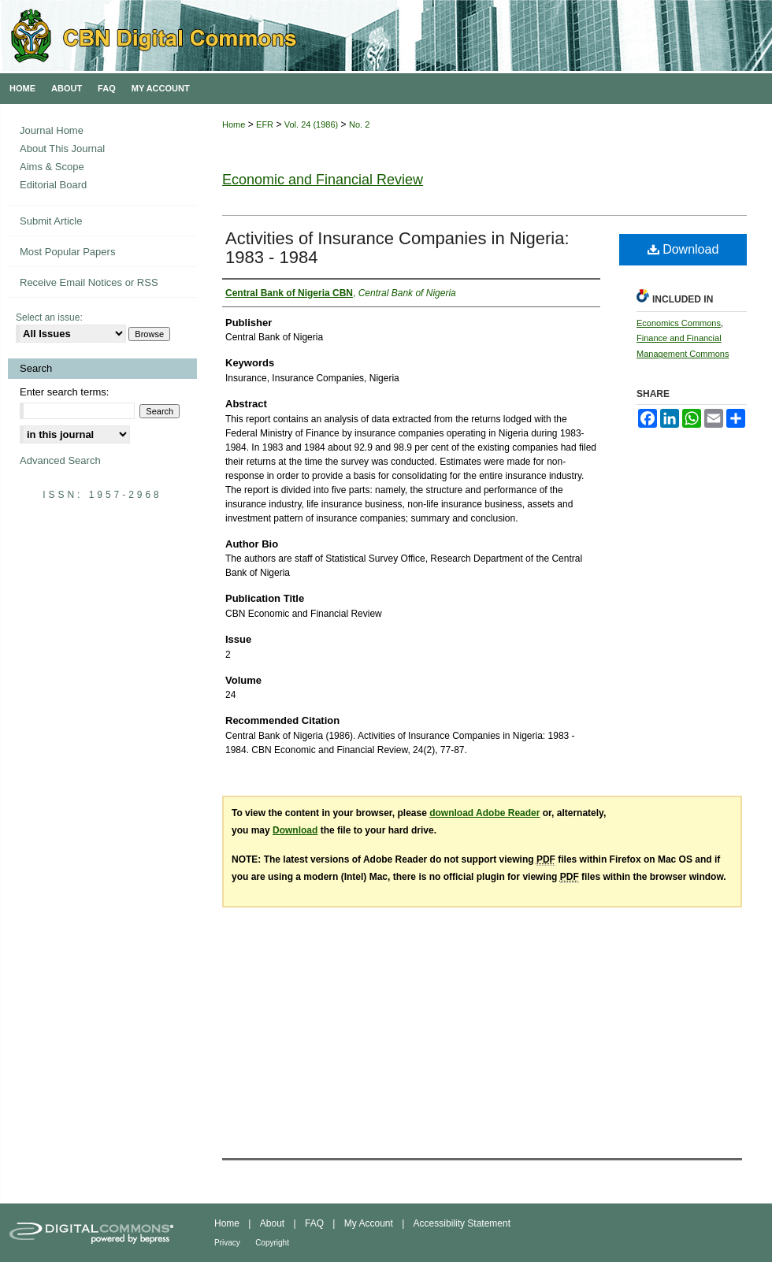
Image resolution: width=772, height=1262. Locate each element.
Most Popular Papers (67, 252)
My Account (368, 1223)
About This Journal (62, 148)
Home (233, 124)
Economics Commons (679, 323)
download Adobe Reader (484, 812)
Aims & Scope (52, 167)
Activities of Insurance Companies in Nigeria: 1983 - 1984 (397, 247)
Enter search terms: (64, 392)
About (272, 1223)
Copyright (272, 1242)
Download (683, 249)
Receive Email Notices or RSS (89, 282)
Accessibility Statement (462, 1223)
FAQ (314, 1223)
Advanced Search (60, 460)
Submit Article (51, 221)
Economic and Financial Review (322, 179)
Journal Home (52, 130)
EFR (264, 124)
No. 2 (359, 124)
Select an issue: (49, 317)
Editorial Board (53, 185)
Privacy (227, 1242)
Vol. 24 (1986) (311, 124)
